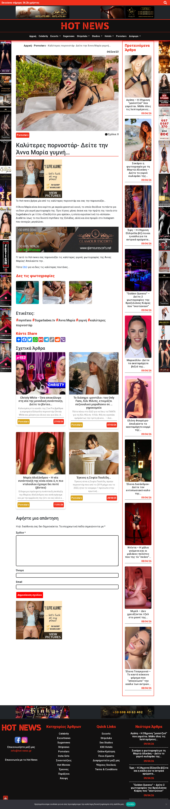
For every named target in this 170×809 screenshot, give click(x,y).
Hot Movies (63, 764)
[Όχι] (166, 804)
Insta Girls (63, 756)
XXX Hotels (106, 747)
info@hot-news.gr (21, 750)
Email (19, 581)
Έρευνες (64, 769)
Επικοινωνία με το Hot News (21, 759)
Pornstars (121, 36)
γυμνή (82, 320)
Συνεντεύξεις (64, 760)
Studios (96, 36)
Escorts (54, 36)
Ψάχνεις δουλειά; (106, 764)
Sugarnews (68, 36)
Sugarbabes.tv (44, 320)
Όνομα (20, 570)
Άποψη (64, 778)
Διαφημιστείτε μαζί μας (106, 760)
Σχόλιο (21, 532)
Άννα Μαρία (66, 320)
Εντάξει (130, 804)
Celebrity (43, 36)
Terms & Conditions (106, 769)
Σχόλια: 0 (112, 134)
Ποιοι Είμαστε (106, 756)
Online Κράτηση (106, 751)
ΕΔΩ (25, 267)
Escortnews (63, 738)
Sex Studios (106, 742)
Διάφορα (134, 36)
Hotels (108, 36)
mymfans (24, 320)
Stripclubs (82, 36)
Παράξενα (63, 773)
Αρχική (32, 36)
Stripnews (63, 747)
